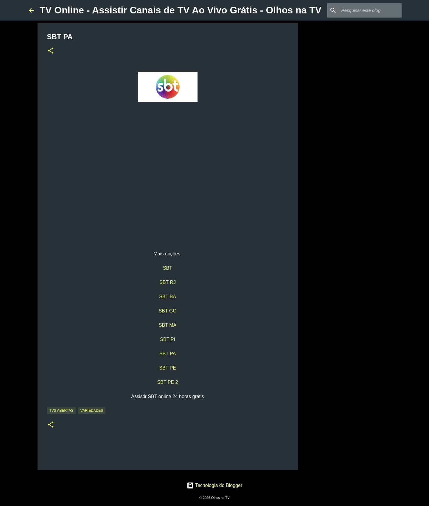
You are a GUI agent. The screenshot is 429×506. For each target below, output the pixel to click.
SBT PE (167, 367)
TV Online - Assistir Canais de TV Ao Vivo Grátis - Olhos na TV (181, 10)
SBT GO (167, 310)
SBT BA (167, 296)
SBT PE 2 (167, 382)
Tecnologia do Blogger (215, 485)
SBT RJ (167, 282)
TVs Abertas (61, 410)
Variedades (91, 410)
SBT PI (167, 339)
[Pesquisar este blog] (370, 10)
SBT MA (167, 325)
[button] (50, 51)
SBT (167, 268)
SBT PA (167, 353)
